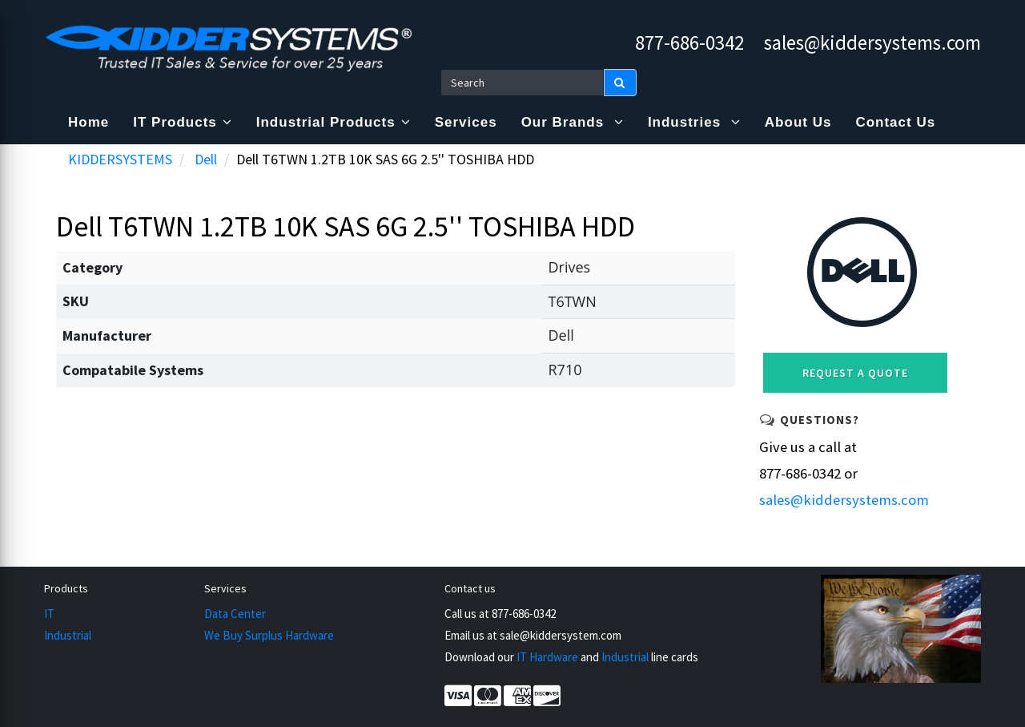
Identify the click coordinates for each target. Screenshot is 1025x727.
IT (49, 613)
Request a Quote (855, 373)
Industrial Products (333, 122)
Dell (206, 159)
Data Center (235, 613)
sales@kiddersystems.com (872, 42)
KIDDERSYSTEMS (120, 159)
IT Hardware (547, 656)
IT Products (182, 122)
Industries (694, 122)
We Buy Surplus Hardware (269, 635)
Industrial (67, 635)
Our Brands (572, 122)
